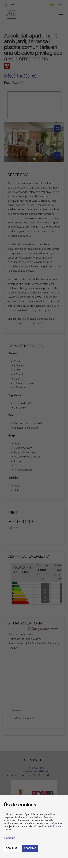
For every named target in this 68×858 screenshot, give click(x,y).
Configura (9, 838)
